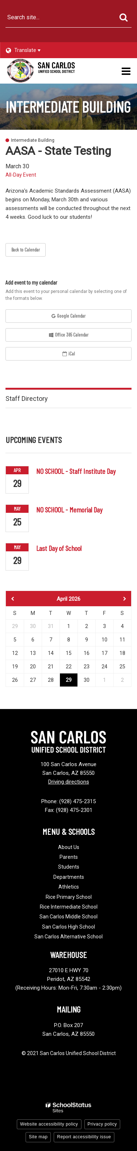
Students (68, 867)
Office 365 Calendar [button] (68, 335)
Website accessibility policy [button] (49, 1124)
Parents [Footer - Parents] (69, 857)
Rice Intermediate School (69, 907)
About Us (68, 847)
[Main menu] (126, 71)
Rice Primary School (69, 897)
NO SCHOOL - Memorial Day (69, 509)
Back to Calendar (25, 250)
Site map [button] (38, 1136)
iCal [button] (68, 354)
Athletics (68, 887)
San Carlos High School (68, 927)
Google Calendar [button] (68, 316)
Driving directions (68, 781)
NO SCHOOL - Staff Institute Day (75, 471)
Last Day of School (58, 548)
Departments (68, 877)
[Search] (123, 17)
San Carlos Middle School (68, 916)
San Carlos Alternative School (68, 936)
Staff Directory (26, 398)
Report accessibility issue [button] (84, 1136)
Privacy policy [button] (102, 1124)
